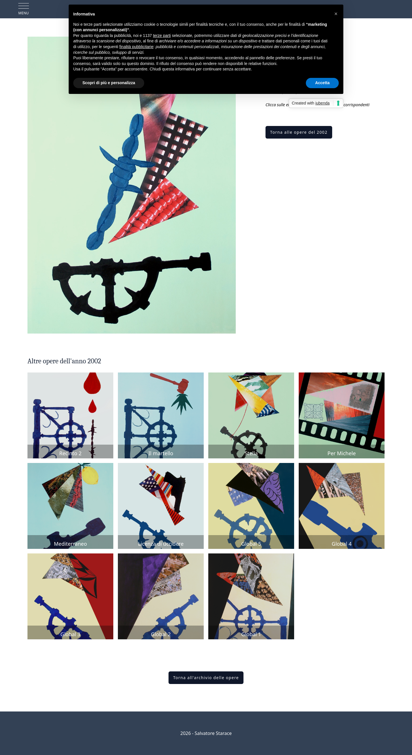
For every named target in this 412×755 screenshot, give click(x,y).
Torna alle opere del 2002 (299, 132)
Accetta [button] (322, 82)
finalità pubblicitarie (136, 46)
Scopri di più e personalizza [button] (108, 82)
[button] (335, 13)
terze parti (162, 35)
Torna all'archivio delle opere (206, 677)
